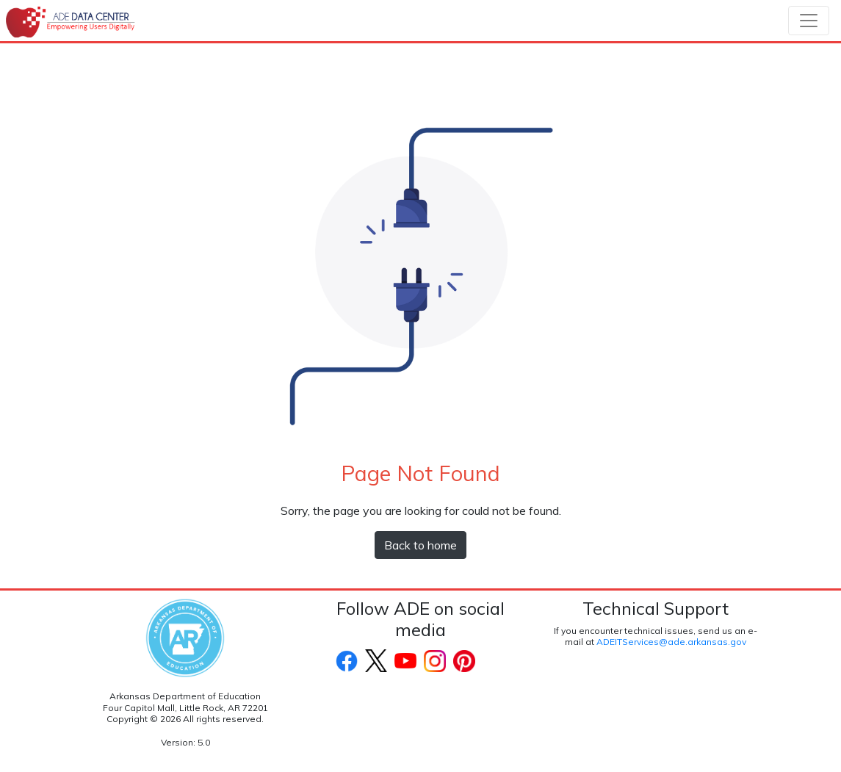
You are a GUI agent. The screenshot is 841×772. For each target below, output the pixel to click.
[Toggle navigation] (808, 20)
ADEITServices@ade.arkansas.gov (671, 641)
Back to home (420, 545)
